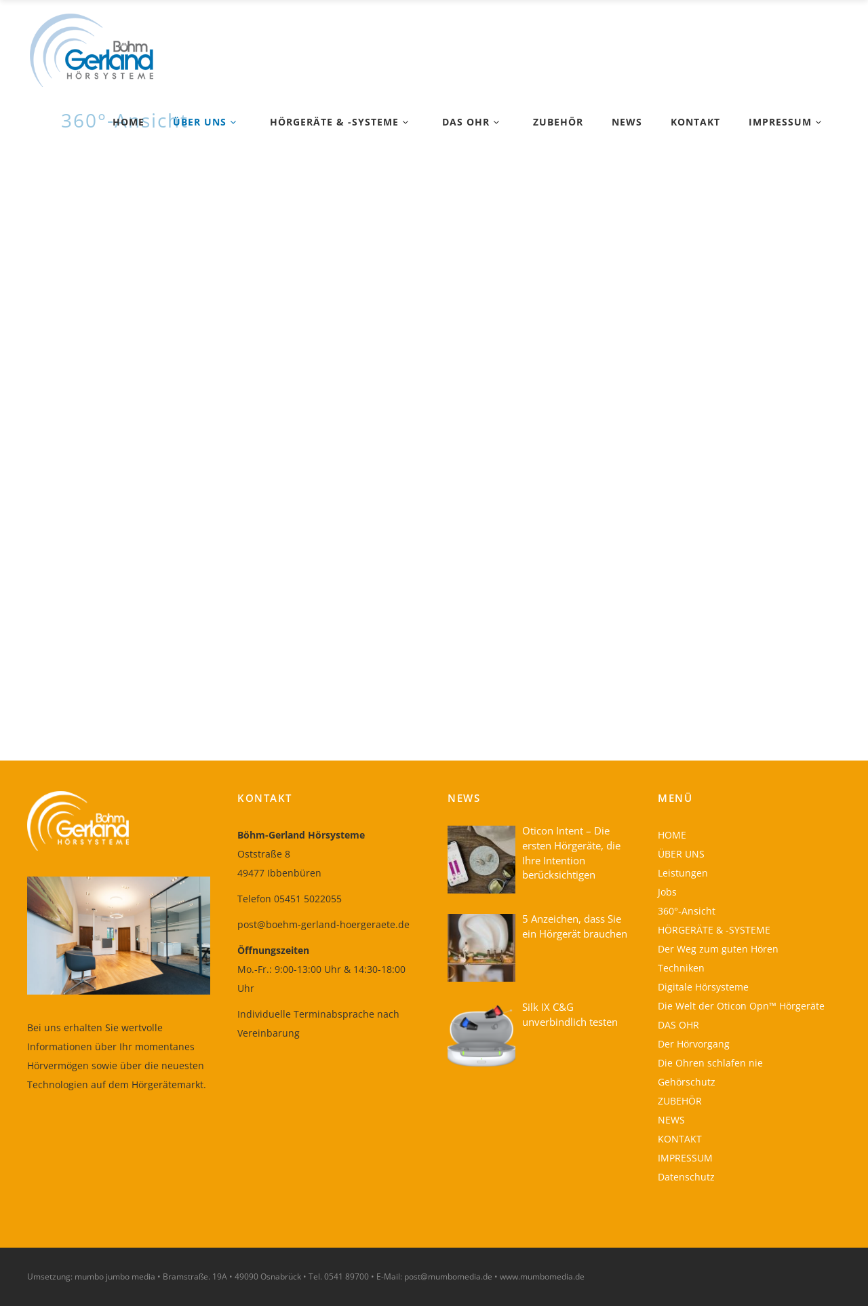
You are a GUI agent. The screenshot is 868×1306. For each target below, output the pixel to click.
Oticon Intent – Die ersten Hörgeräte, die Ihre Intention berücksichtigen (571, 852)
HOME (672, 834)
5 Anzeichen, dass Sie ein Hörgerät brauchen (574, 926)
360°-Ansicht (686, 910)
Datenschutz (686, 1176)
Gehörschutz (686, 1081)
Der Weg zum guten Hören (718, 948)
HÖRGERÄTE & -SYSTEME (714, 929)
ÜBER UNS (681, 853)
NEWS (671, 1119)
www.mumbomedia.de (542, 1276)
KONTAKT (680, 1138)
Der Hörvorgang (694, 1043)
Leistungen (683, 872)
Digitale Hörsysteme (703, 986)
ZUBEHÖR (680, 1100)
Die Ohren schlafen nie (710, 1062)
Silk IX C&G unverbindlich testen (570, 1014)
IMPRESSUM (685, 1157)
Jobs (667, 891)
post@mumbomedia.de (448, 1276)
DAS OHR (678, 1024)
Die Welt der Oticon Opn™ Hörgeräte (741, 1005)
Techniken (681, 967)
